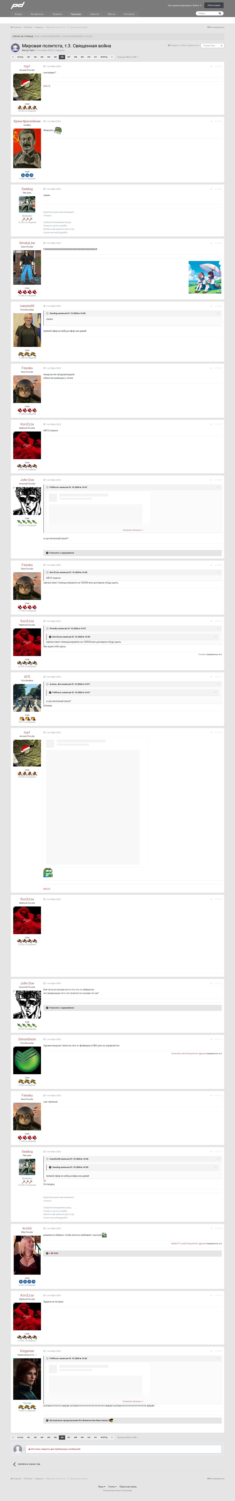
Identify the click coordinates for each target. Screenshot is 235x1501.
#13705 (218, 306)
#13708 (218, 480)
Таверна (59, 50)
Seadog (27, 189)
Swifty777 (175, 1243)
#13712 (218, 732)
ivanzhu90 (27, 306)
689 (82, 57)
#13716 (218, 1095)
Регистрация (214, 5)
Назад (20, 57)
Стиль (112, 1486)
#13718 (218, 1228)
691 (95, 57)
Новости (94, 14)
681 (28, 57)
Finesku (27, 368)
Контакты (129, 14)
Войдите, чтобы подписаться (184, 45)
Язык (101, 1486)
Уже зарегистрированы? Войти (184, 5)
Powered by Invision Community (117, 1490)
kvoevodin (176, 1053)
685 (55, 57)
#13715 (218, 1039)
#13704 (218, 243)
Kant (32, 50)
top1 (27, 66)
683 (41, 57)
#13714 (218, 983)
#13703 (218, 189)
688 (75, 57)
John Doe (27, 480)
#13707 (218, 424)
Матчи (111, 14)
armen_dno (56, 684)
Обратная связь (128, 1486)
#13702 (218, 121)
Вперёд (104, 57)
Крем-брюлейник (27, 121)
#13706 (218, 368)
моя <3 (46, 85)
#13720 (218, 1351)
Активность (37, 14)
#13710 (218, 621)
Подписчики (209, 45)
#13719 (218, 1295)
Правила (57, 14)
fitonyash (191, 1053)
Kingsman (27, 1351)
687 (68, 57)
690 (88, 57)
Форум (18, 14)
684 (48, 57)
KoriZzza (27, 424)
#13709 (218, 565)
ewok (183, 1243)
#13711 (218, 677)
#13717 (218, 1151)
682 (35, 57)
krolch (27, 1228)
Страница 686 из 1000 (127, 57)
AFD (27, 677)
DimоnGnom (27, 1039)
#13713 (218, 899)
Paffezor (54, 487)
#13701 (218, 66)
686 (62, 57)
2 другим (201, 1053)
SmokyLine (27, 243)
